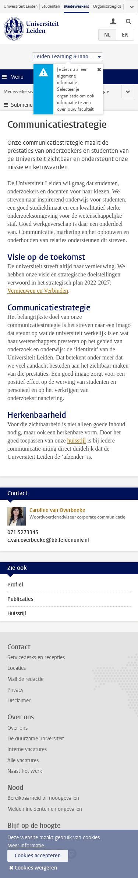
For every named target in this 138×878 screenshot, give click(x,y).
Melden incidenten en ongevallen (44, 809)
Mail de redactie (25, 679)
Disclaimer (19, 700)
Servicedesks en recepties (36, 657)
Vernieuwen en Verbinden (37, 290)
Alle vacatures (23, 760)
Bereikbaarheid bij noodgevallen (43, 798)
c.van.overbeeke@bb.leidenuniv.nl (48, 540)
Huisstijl (16, 613)
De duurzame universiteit (35, 738)
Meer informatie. (26, 845)
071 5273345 (22, 532)
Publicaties (20, 599)
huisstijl (76, 440)
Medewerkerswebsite (24, 91)
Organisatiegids (107, 6)
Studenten (51, 6)
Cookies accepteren (38, 855)
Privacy (15, 689)
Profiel (15, 584)
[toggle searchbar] (128, 21)
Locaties (16, 668)
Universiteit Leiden (21, 6)
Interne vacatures (27, 749)
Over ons (17, 727)
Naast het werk (24, 771)
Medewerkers (76, 6)
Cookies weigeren (36, 867)
